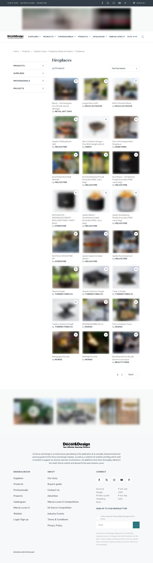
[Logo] (15, 36)
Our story (13, 3)
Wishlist (138, 3)
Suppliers (33, 37)
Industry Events (56, 513)
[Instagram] (114, 3)
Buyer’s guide (55, 484)
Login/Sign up (20, 519)
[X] (109, 3)
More (132, 37)
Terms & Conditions (58, 519)
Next (131, 374)
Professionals (65, 37)
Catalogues (99, 37)
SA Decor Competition (59, 507)
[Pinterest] (126, 3)
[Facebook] (103, 3)
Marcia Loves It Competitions (63, 502)
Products (48, 37)
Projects (83, 37)
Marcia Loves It (117, 37)
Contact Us (53, 490)
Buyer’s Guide (28, 3)
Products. (19, 66)
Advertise (42, 3)
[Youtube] (120, 3)
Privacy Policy (55, 525)
